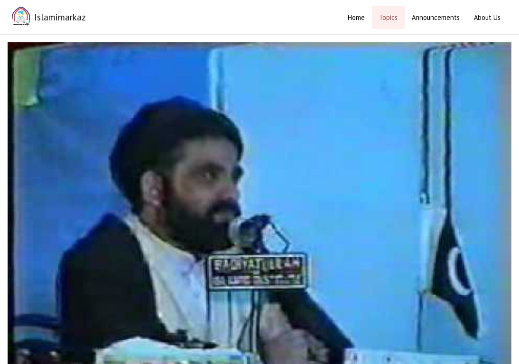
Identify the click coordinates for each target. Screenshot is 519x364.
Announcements (436, 17)
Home (356, 17)
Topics (388, 17)
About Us (487, 17)
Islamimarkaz (60, 17)
